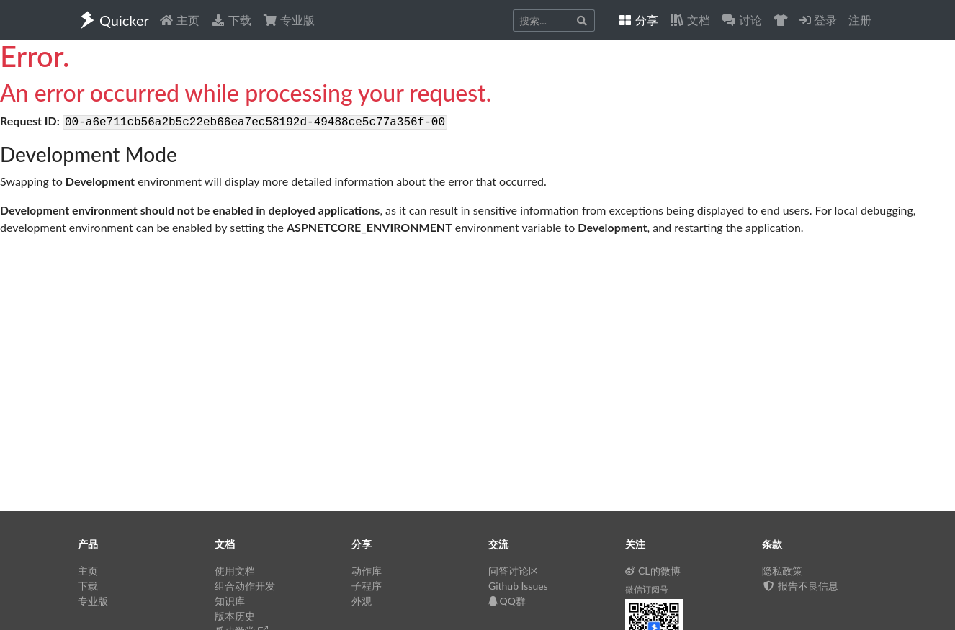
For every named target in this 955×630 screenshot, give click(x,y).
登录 (818, 20)
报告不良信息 (800, 586)
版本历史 (235, 616)
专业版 (289, 20)
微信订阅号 (646, 589)
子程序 (366, 586)
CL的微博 (653, 570)
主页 (179, 20)
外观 (361, 601)
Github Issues (518, 586)
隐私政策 (782, 570)
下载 (231, 20)
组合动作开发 (245, 586)
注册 (859, 20)
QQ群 (507, 601)
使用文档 (235, 570)
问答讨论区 (513, 570)
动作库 (366, 570)
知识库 (230, 601)
